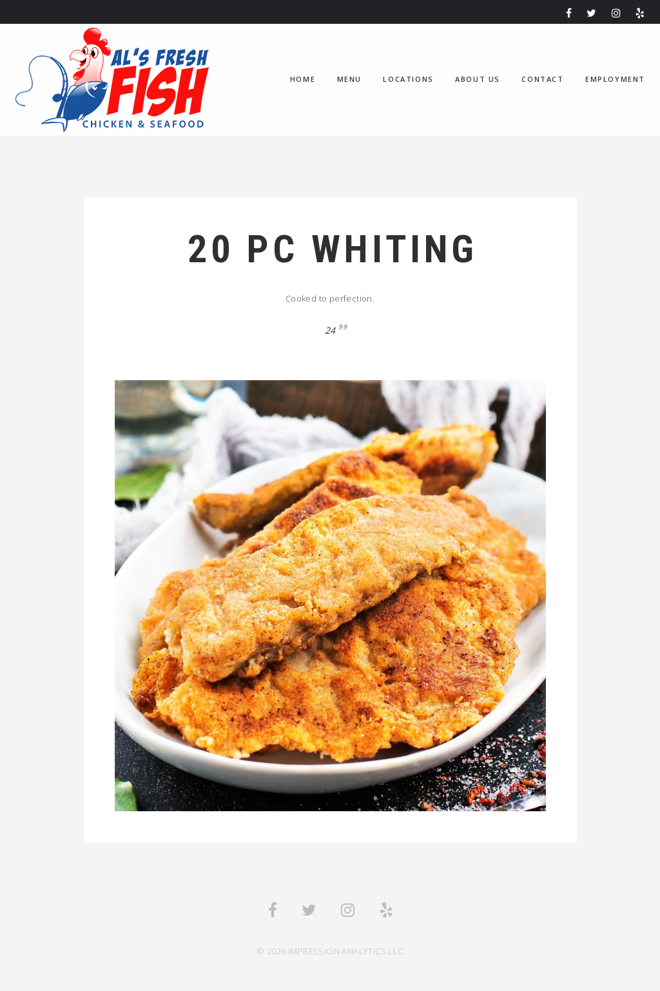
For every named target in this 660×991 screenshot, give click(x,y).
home (302, 79)
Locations (408, 79)
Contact (542, 79)
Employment (615, 79)
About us (477, 79)
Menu (349, 79)
